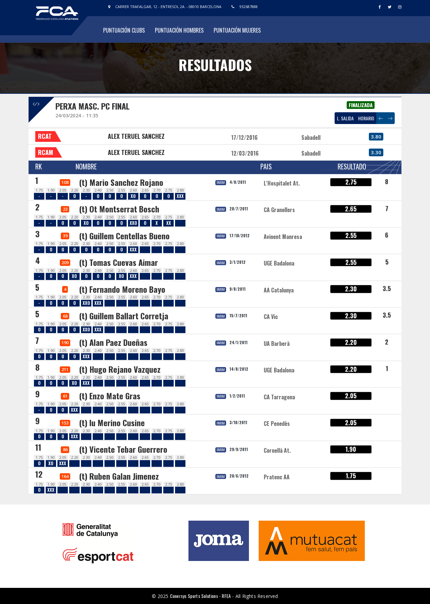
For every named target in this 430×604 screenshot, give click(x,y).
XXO (133, 223)
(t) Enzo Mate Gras (109, 396)
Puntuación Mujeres (237, 30)
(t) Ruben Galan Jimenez (119, 476)
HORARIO (366, 118)
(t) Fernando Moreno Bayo (122, 289)
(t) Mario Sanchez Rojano (121, 182)
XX (168, 223)
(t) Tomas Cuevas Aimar (118, 262)
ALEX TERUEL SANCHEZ (136, 136)
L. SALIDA (345, 118)
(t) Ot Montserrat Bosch (119, 209)
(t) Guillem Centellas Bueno (124, 236)
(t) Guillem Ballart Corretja (123, 316)
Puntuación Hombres (179, 30)
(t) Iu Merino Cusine (112, 422)
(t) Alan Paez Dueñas (113, 342)
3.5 (387, 288)
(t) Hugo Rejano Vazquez (120, 369)
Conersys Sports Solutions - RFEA (200, 595)
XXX (180, 196)
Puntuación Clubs (124, 30)
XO (133, 196)
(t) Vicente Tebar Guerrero (123, 449)
